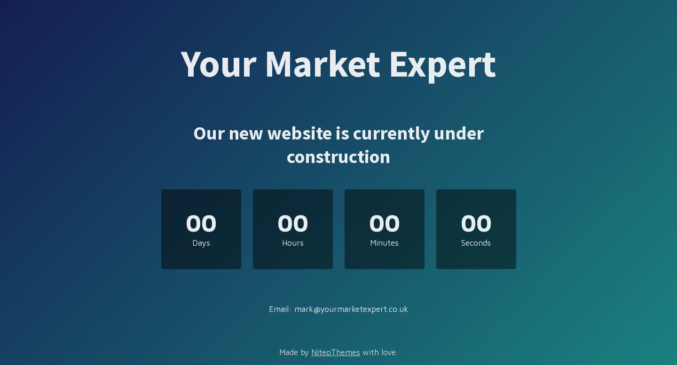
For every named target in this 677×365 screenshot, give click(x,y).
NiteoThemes (335, 352)
